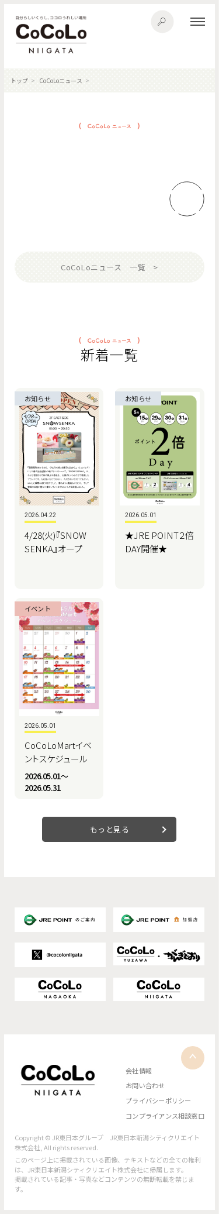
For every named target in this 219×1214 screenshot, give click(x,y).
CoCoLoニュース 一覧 (103, 267)
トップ (19, 80)
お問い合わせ (145, 1085)
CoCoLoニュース (60, 80)
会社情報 (139, 1070)
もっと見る (110, 829)
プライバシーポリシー (158, 1100)
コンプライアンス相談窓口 (165, 1115)
